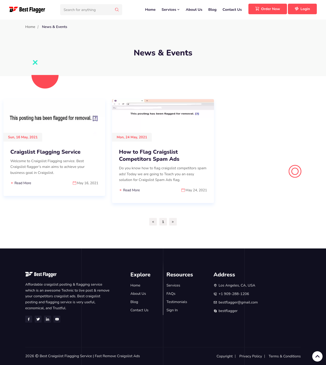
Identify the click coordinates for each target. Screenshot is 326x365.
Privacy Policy (250, 356)
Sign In (172, 310)
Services (171, 9)
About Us (194, 9)
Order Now (267, 9)
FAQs (170, 293)
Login (302, 9)
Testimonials (176, 301)
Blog (212, 9)
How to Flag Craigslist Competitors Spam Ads (149, 155)
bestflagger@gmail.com (238, 302)
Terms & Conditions (285, 356)
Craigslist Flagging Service (45, 152)
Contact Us (232, 9)
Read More (22, 183)
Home (150, 9)
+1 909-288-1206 (234, 293)
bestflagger (228, 310)
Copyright (224, 356)
